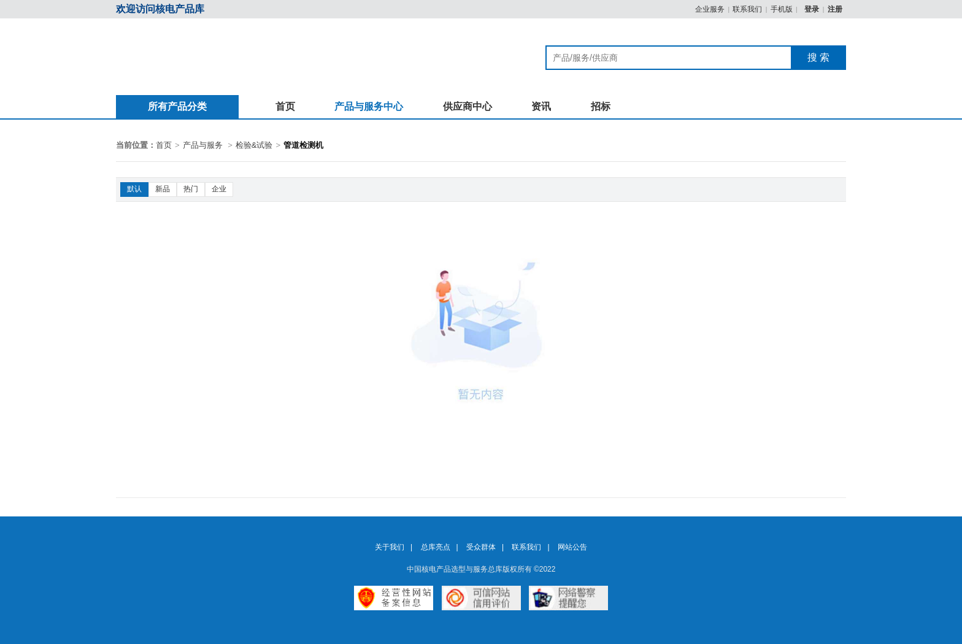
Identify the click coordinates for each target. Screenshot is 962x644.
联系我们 (747, 9)
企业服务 (710, 9)
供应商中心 (467, 106)
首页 (285, 106)
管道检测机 (303, 145)
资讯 (541, 106)
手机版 (782, 9)
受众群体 (481, 547)
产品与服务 (203, 145)
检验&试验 (254, 145)
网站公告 (572, 547)
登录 (812, 9)
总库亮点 (435, 547)
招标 (600, 106)
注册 (835, 9)
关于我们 (389, 547)
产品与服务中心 (368, 106)
